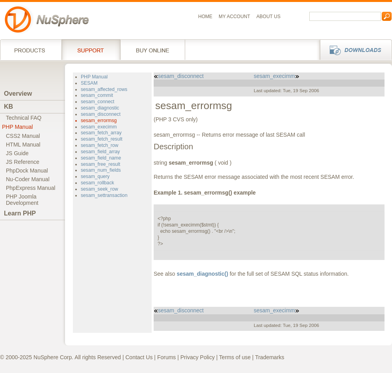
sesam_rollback (97, 183)
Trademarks (269, 357)
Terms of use (235, 357)
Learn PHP (20, 213)
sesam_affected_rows (104, 89)
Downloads (353, 49)
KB (8, 106)
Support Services (90, 49)
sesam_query (95, 176)
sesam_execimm (99, 127)
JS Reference (22, 162)
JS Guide (17, 153)
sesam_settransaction (104, 195)
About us (268, 16)
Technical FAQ (23, 118)
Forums (166, 357)
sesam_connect (97, 101)
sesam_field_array (100, 151)
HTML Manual (23, 144)
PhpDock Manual (27, 170)
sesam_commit (97, 95)
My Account (234, 16)
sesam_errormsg (99, 120)
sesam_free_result (100, 164)
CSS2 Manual (23, 136)
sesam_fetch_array (101, 132)
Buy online (152, 49)
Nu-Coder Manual (28, 179)
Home (205, 16)
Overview (18, 93)
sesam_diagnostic (100, 108)
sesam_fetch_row (99, 145)
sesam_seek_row (99, 189)
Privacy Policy (197, 357)
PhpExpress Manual (30, 188)
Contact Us (138, 357)
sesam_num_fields (101, 170)
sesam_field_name (101, 158)
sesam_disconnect (101, 114)
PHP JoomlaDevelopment (22, 199)
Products (30, 49)
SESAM (89, 83)
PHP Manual (17, 127)
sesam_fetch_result (102, 139)
